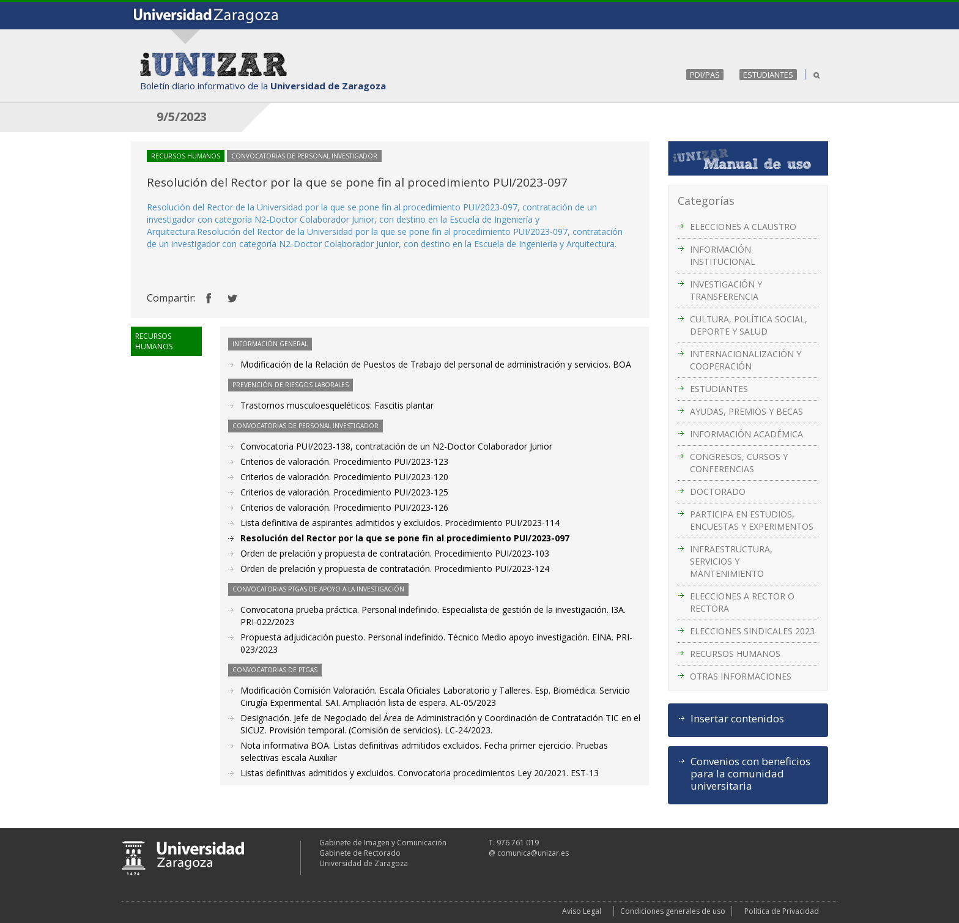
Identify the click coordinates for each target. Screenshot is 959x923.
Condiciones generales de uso (672, 911)
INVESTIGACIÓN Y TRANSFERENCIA (726, 290)
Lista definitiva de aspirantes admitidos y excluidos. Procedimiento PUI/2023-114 (400, 522)
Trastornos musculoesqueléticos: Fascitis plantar (337, 405)
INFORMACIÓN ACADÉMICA (746, 434)
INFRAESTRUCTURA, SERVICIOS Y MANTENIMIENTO (731, 561)
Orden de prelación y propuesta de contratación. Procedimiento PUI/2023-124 (394, 568)
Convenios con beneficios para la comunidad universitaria (750, 773)
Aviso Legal (581, 911)
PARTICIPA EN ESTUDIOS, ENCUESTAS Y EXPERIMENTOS (751, 520)
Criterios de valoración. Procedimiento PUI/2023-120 (344, 477)
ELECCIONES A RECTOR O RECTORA (742, 602)
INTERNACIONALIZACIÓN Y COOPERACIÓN (745, 360)
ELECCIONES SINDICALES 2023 (752, 631)
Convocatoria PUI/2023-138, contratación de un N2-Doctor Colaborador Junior (396, 446)
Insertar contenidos (737, 719)
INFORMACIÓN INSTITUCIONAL (722, 255)
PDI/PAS (705, 74)
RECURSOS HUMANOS (735, 653)
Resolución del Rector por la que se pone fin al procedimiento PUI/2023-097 (404, 538)
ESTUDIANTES (768, 74)
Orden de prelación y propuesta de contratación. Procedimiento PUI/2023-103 (394, 553)
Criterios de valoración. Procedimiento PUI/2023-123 (344, 461)
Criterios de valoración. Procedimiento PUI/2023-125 (344, 492)
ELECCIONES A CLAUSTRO (743, 226)
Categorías (706, 200)
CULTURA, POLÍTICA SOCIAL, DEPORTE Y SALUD (748, 325)
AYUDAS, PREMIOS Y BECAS (746, 411)
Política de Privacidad (781, 911)
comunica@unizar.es (533, 853)
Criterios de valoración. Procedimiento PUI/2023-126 (344, 507)
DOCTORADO (718, 491)
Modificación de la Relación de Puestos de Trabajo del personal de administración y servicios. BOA (435, 364)
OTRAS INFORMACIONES (740, 676)
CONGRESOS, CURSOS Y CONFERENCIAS (739, 463)
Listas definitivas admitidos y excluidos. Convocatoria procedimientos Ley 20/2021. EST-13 (419, 773)
